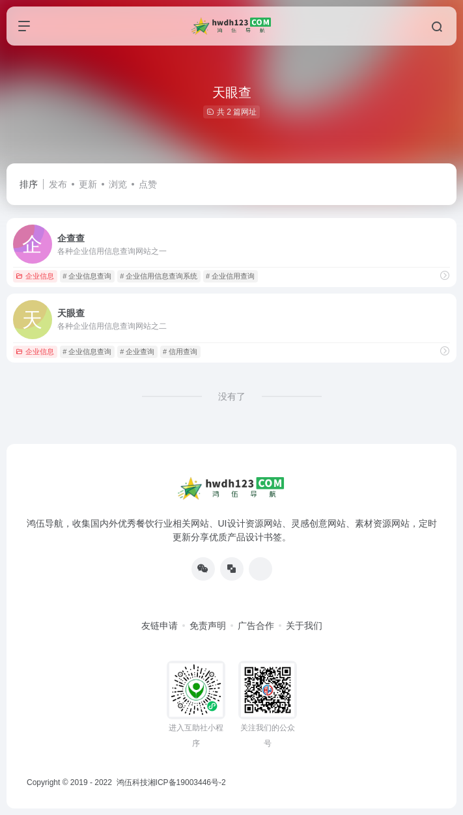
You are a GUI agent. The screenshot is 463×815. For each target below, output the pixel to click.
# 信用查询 (180, 351)
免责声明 (207, 625)
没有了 (232, 396)
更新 (88, 184)
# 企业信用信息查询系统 (158, 276)
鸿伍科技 (130, 782)
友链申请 (159, 625)
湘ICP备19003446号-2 (187, 782)
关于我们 (304, 625)
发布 (58, 184)
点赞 (148, 184)
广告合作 (256, 625)
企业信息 (35, 276)
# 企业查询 (137, 351)
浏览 (118, 184)
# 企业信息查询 (87, 276)
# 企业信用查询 (230, 276)
